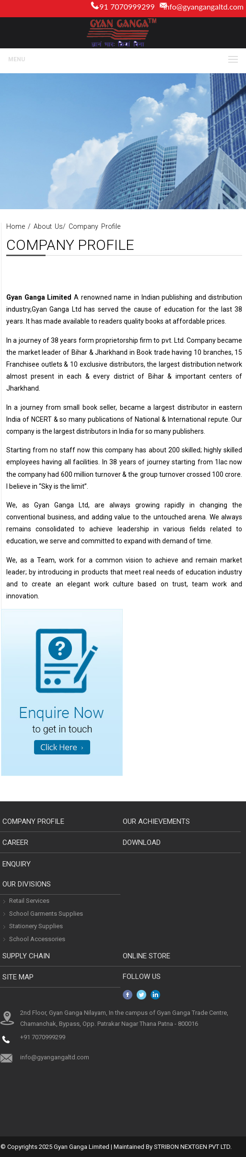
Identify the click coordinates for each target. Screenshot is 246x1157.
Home (15, 226)
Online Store (146, 956)
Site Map (18, 977)
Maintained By (133, 1146)
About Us (48, 226)
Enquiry (16, 864)
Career (15, 842)
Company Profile (94, 226)
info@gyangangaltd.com (204, 6)
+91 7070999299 (42, 1037)
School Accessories (37, 939)
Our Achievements (156, 821)
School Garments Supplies (46, 913)
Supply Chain (26, 956)
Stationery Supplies (36, 926)
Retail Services (29, 900)
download (142, 842)
